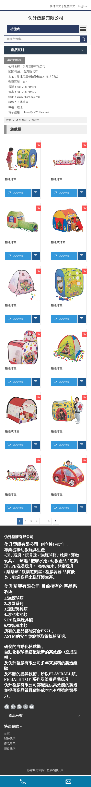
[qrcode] (45, 756)
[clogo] (45, 18)
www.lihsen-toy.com (29, 97)
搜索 (83, 39)
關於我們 (9, 738)
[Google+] (13, 706)
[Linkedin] (19, 706)
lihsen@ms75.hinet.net (36, 112)
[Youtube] (31, 706)
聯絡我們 (9, 748)
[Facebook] (6, 706)
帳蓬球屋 (10, 179)
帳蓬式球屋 (58, 242)
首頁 (7, 733)
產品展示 (9, 743)
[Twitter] (25, 706)
